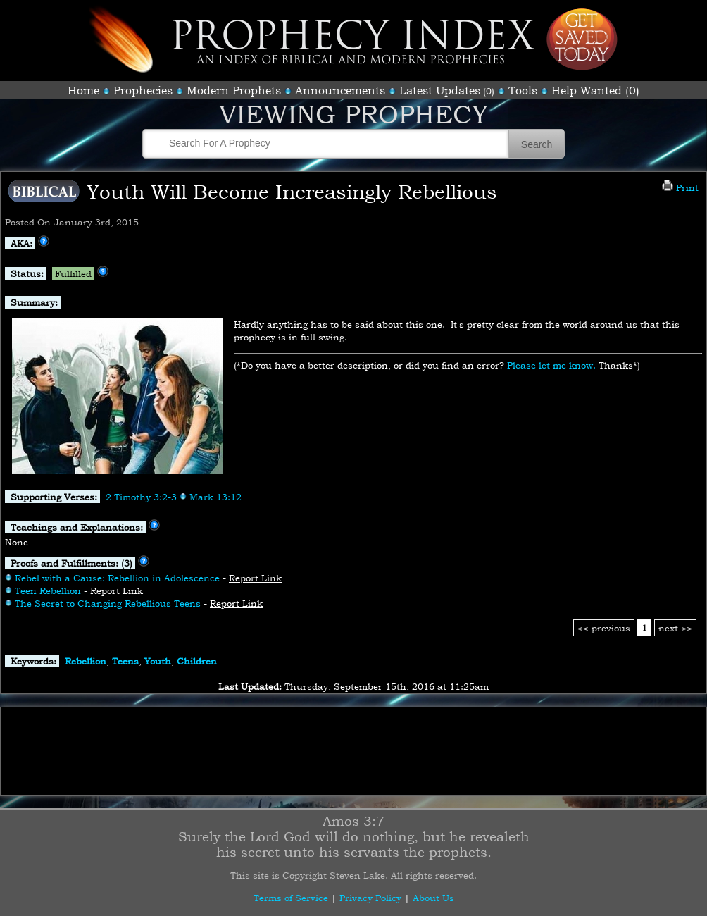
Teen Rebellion (48, 590)
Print (680, 187)
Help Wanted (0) (595, 90)
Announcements (340, 90)
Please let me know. (551, 365)
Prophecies (143, 90)
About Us (433, 897)
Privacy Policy (370, 897)
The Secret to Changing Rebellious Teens (108, 603)
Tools (522, 90)
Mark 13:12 (215, 496)
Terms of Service (291, 897)
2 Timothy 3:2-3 (141, 496)
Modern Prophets (234, 90)
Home (83, 90)
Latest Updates (439, 90)
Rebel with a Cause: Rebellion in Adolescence (117, 577)
